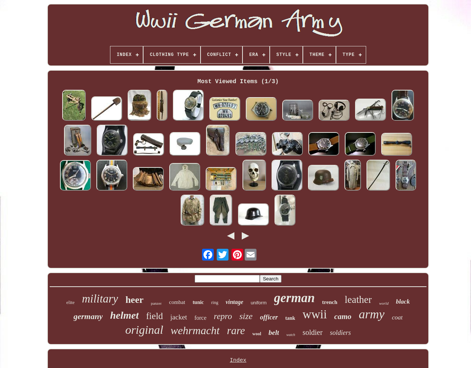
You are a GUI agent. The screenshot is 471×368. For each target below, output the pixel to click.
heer (134, 299)
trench (329, 302)
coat (397, 317)
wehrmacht (195, 330)
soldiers (340, 332)
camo (342, 316)
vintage (234, 302)
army (372, 314)
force (200, 318)
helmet (124, 315)
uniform (258, 302)
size (245, 316)
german (294, 298)
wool (256, 333)
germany (88, 316)
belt (274, 332)
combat (177, 302)
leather (358, 299)
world (384, 303)
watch (290, 335)
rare (236, 330)
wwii (314, 314)
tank (290, 318)
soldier (312, 332)
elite (70, 302)
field (154, 316)
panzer (156, 303)
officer (269, 317)
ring (214, 302)
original (144, 329)
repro (223, 316)
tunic (197, 302)
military (100, 298)
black (403, 301)
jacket (178, 317)
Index (238, 360)
